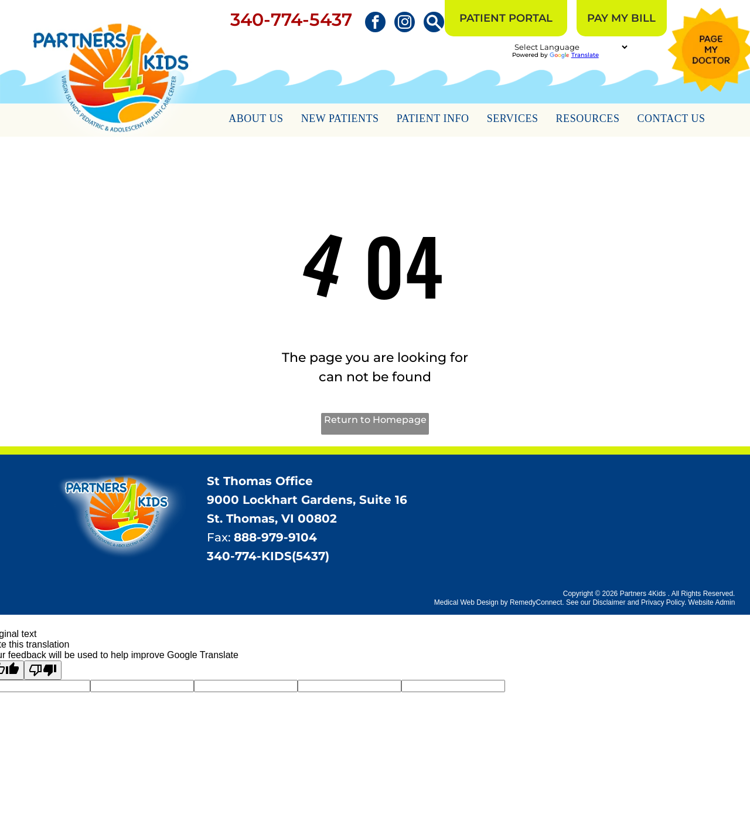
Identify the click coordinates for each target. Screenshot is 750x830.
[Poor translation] (43, 670)
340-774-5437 (291, 20)
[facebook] (375, 23)
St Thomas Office (260, 481)
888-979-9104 (275, 537)
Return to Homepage (375, 419)
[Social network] (434, 23)
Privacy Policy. (663, 602)
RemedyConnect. (537, 602)
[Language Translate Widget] (570, 47)
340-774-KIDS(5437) (268, 556)
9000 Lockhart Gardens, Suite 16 (307, 500)
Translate (574, 55)
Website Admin (711, 602)
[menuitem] (256, 120)
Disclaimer (608, 602)
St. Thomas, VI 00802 (272, 518)
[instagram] (404, 23)
